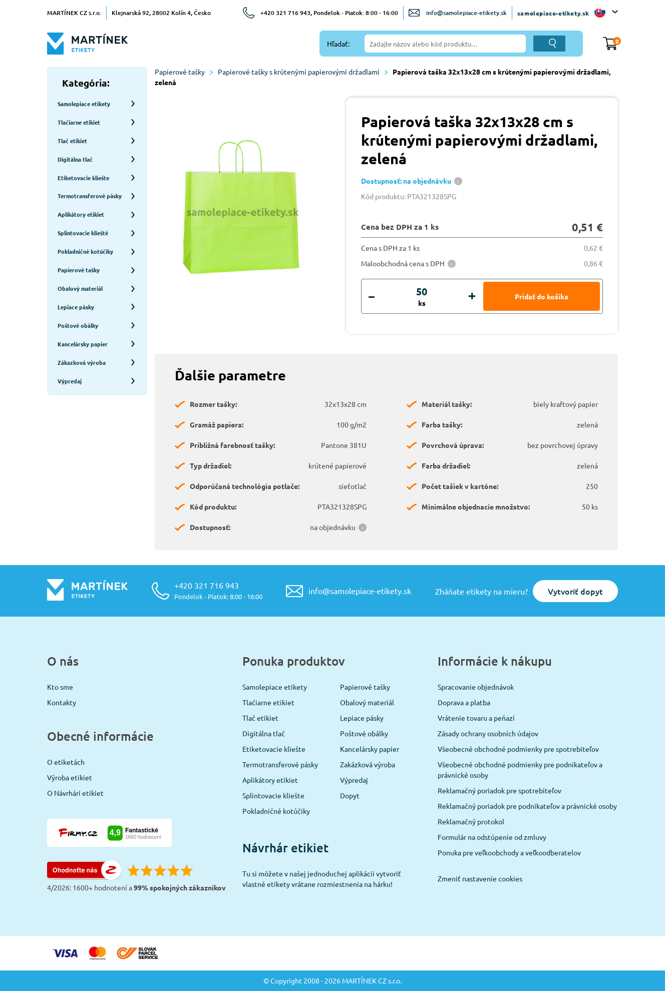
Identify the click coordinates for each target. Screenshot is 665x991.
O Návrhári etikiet (75, 792)
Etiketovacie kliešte (273, 748)
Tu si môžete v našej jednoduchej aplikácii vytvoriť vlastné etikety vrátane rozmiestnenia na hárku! (321, 878)
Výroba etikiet (69, 777)
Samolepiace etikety (274, 686)
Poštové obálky (364, 733)
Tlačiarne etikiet (268, 702)
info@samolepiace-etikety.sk (466, 13)
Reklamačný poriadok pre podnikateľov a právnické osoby (527, 805)
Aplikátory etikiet (270, 779)
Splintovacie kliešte (273, 795)
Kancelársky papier (369, 748)
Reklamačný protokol (471, 821)
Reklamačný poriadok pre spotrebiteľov (499, 790)
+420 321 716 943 (218, 590)
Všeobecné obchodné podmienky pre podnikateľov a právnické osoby (520, 769)
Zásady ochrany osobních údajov (488, 733)
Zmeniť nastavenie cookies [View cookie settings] (480, 878)
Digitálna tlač (263, 733)
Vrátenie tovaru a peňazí (476, 717)
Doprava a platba (464, 702)
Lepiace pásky (362, 717)
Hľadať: (338, 43)
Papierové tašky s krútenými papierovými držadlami (303, 71)
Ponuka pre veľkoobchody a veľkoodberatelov (509, 852)
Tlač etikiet (260, 717)
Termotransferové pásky (280, 764)
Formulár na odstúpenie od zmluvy (492, 836)
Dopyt (350, 795)
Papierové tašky (184, 71)
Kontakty (61, 702)
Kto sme (60, 686)
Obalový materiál (367, 702)
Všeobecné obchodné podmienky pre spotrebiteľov (518, 748)
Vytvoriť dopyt (575, 591)
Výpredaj (354, 779)
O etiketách (66, 761)
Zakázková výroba (367, 764)
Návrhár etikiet (285, 847)
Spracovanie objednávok (476, 686)
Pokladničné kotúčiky (276, 810)
